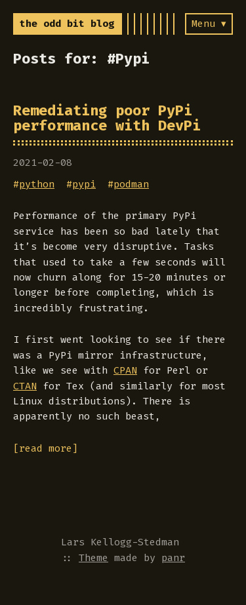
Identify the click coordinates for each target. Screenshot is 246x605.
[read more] (45, 448)
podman (131, 184)
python (36, 184)
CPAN (125, 370)
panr (173, 557)
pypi (84, 184)
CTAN (25, 386)
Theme (93, 557)
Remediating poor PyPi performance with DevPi (107, 118)
